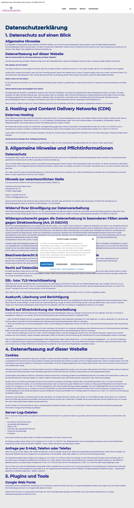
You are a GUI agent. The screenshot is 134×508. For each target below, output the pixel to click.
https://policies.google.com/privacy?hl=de (20, 494)
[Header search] (130, 9)
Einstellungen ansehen (82, 264)
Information (93, 9)
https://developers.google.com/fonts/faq (65, 492)
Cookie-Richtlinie (55, 269)
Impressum (80, 269)
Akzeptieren (47, 264)
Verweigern (61, 264)
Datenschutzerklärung (69, 269)
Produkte (73, 9)
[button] (93, 239)
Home (64, 9)
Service (82, 9)
